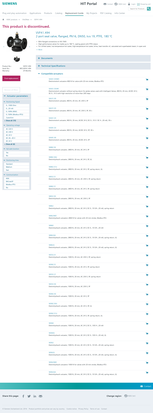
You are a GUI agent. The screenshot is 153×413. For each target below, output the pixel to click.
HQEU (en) (122, 4)
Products (48, 13)
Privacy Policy (83, 409)
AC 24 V (9, 135)
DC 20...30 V (10, 138)
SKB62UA (52, 235)
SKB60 (51, 225)
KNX (7, 178)
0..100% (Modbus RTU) (14, 114)
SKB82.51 (52, 186)
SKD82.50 (52, 294)
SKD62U (52, 352)
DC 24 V (9, 141)
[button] (16, 58)
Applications (35, 13)
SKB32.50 (52, 196)
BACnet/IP (9, 181)
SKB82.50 (52, 147)
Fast (7, 170)
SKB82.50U (53, 157)
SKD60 (51, 323)
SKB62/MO (53, 216)
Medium (9, 167)
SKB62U (52, 245)
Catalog (58, 13)
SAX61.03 (52, 118)
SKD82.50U (53, 304)
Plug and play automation (14, 13)
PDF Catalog (106, 13)
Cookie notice (72, 409)
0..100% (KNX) (11, 111)
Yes (7, 153)
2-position (10, 118)
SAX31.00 (52, 98)
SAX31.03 (52, 108)
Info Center (120, 13)
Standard (9, 164)
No (7, 156)
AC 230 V (9, 132)
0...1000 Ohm (11, 105)
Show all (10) (11, 121)
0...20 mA (9, 108)
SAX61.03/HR (54, 89)
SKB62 (51, 206)
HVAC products (11, 19)
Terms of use (94, 409)
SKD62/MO (53, 362)
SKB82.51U (53, 167)
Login (133, 4)
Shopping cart (145, 4)
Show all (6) (10, 144)
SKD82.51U (53, 313)
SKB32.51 (52, 177)
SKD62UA (52, 372)
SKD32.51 (52, 255)
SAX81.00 (52, 138)
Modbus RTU (10, 184)
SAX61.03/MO (54, 79)
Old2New (25, 19)
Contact (110, 4)
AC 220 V (9, 129)
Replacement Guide (74, 13)
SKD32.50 (52, 284)
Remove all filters (11, 90)
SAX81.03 (52, 128)
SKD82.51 (52, 264)
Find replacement (11, 78)
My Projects (91, 13)
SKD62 (51, 343)
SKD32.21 (52, 274)
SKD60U (52, 333)
